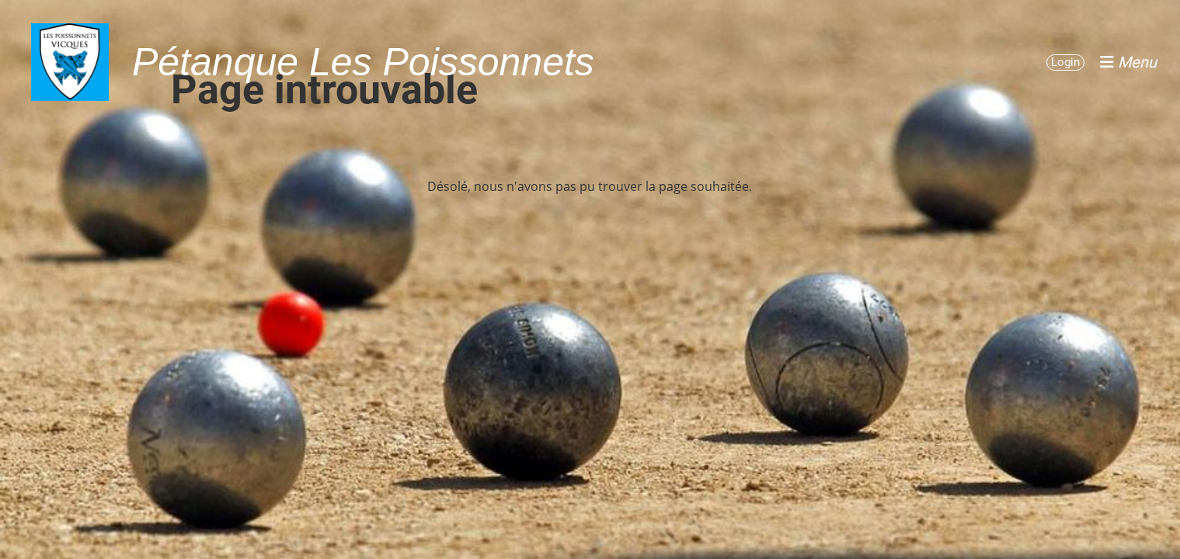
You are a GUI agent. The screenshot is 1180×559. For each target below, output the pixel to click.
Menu (1128, 62)
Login (1065, 62)
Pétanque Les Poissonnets (363, 62)
